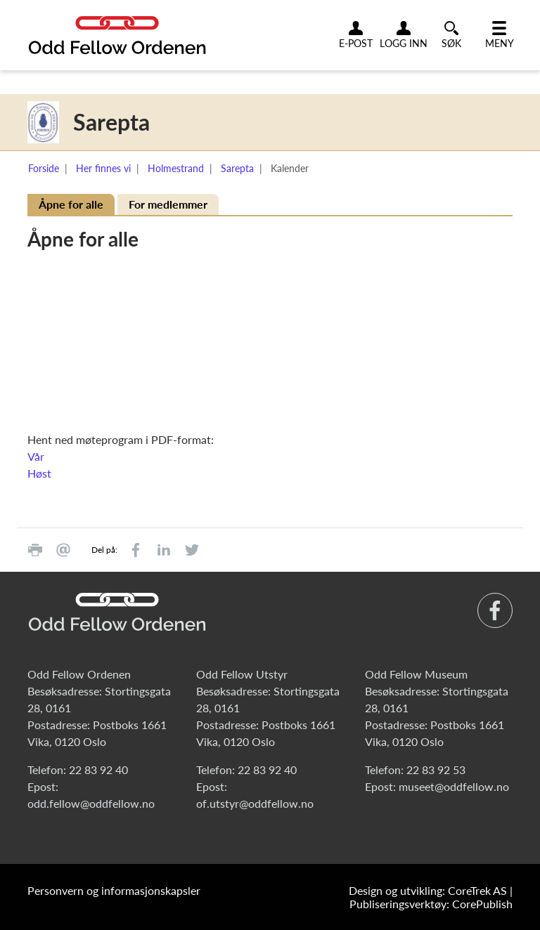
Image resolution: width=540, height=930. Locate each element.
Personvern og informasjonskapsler (113, 890)
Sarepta (237, 168)
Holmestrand (176, 168)
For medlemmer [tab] (168, 204)
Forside (43, 168)
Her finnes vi (103, 168)
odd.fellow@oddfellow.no (91, 803)
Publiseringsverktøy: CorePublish (431, 903)
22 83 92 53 (435, 769)
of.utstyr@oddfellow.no (255, 803)
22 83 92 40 (98, 769)
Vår (35, 456)
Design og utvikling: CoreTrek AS (428, 890)
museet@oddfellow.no (454, 786)
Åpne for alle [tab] (71, 204)
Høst (39, 473)
